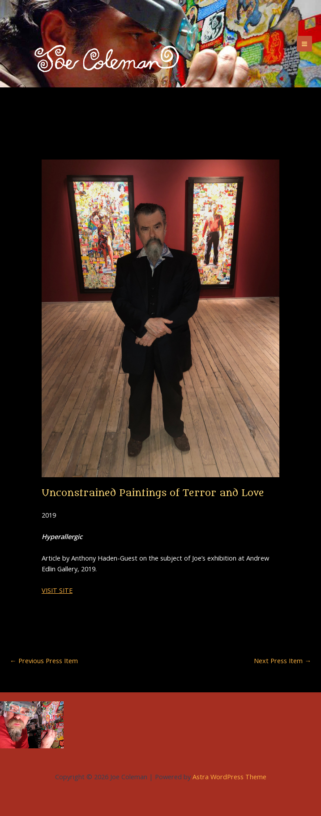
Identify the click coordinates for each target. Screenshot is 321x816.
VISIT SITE (57, 590)
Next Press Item (282, 660)
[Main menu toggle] (304, 43)
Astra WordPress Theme (229, 776)
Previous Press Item (44, 660)
